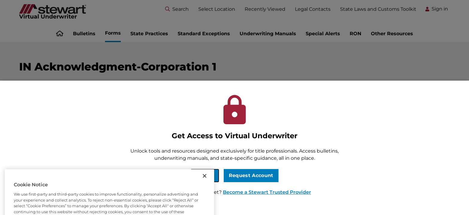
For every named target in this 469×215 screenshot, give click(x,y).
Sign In (205, 175)
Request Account (251, 175)
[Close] (204, 183)
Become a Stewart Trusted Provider (267, 192)
